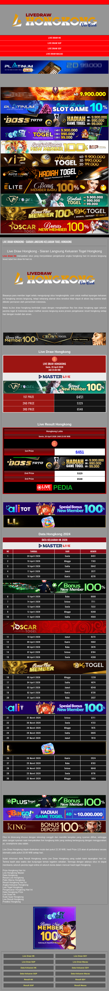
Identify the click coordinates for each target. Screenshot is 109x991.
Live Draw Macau (54, 54)
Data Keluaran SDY (80, 968)
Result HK (28, 979)
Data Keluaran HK (28, 968)
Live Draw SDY (54, 48)
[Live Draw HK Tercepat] (54, 67)
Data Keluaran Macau (80, 974)
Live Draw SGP (54, 43)
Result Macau (80, 985)
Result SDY (80, 979)
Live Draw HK (54, 38)
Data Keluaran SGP (28, 974)
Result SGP (28, 985)
